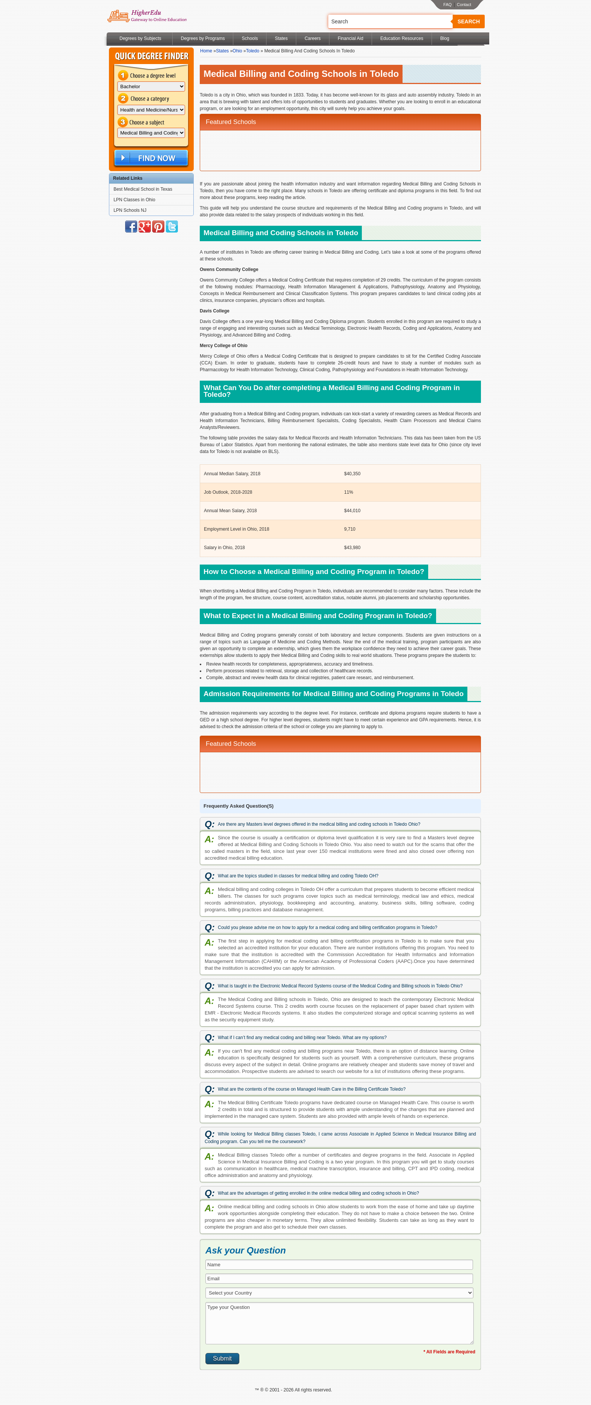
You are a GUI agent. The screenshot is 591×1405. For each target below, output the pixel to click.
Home (206, 51)
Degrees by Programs (203, 38)
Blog (444, 38)
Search (469, 21)
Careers (313, 38)
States (281, 38)
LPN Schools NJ (129, 210)
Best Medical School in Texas (142, 189)
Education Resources (401, 38)
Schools (250, 38)
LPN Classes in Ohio (134, 199)
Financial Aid (350, 38)
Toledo (252, 51)
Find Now (150, 158)
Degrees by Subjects (140, 38)
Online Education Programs (147, 16)
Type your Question (339, 1323)
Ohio (237, 51)
